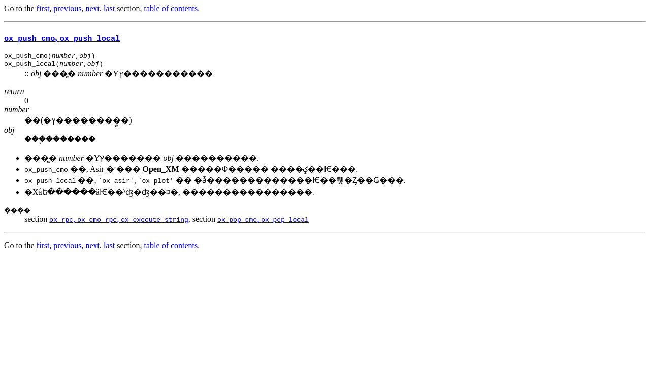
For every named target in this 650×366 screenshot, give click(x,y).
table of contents (171, 8)
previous (67, 8)
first (43, 8)
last (109, 8)
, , (118, 222)
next (92, 8)
